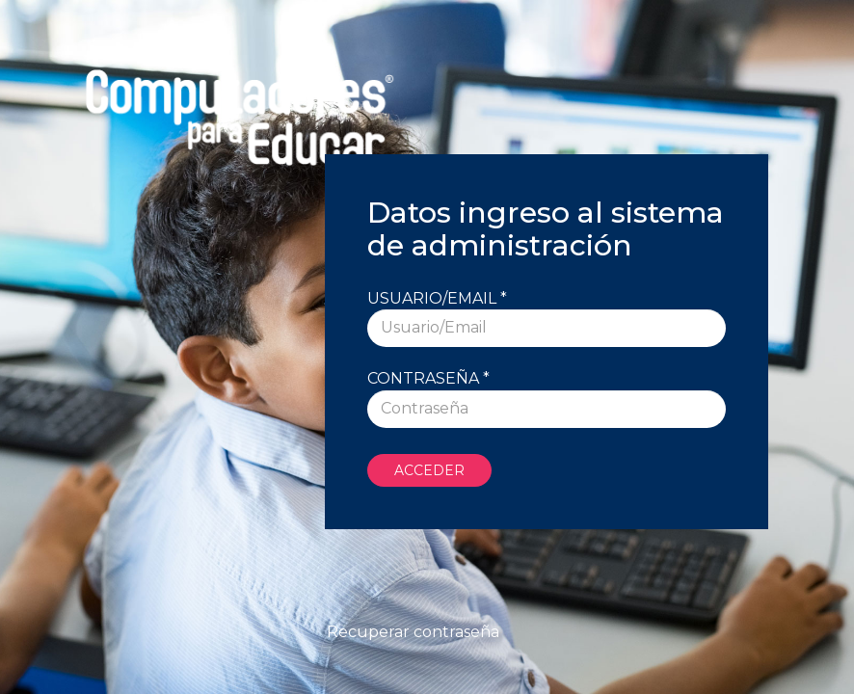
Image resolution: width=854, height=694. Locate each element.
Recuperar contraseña (413, 632)
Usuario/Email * (437, 298)
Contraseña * (428, 378)
